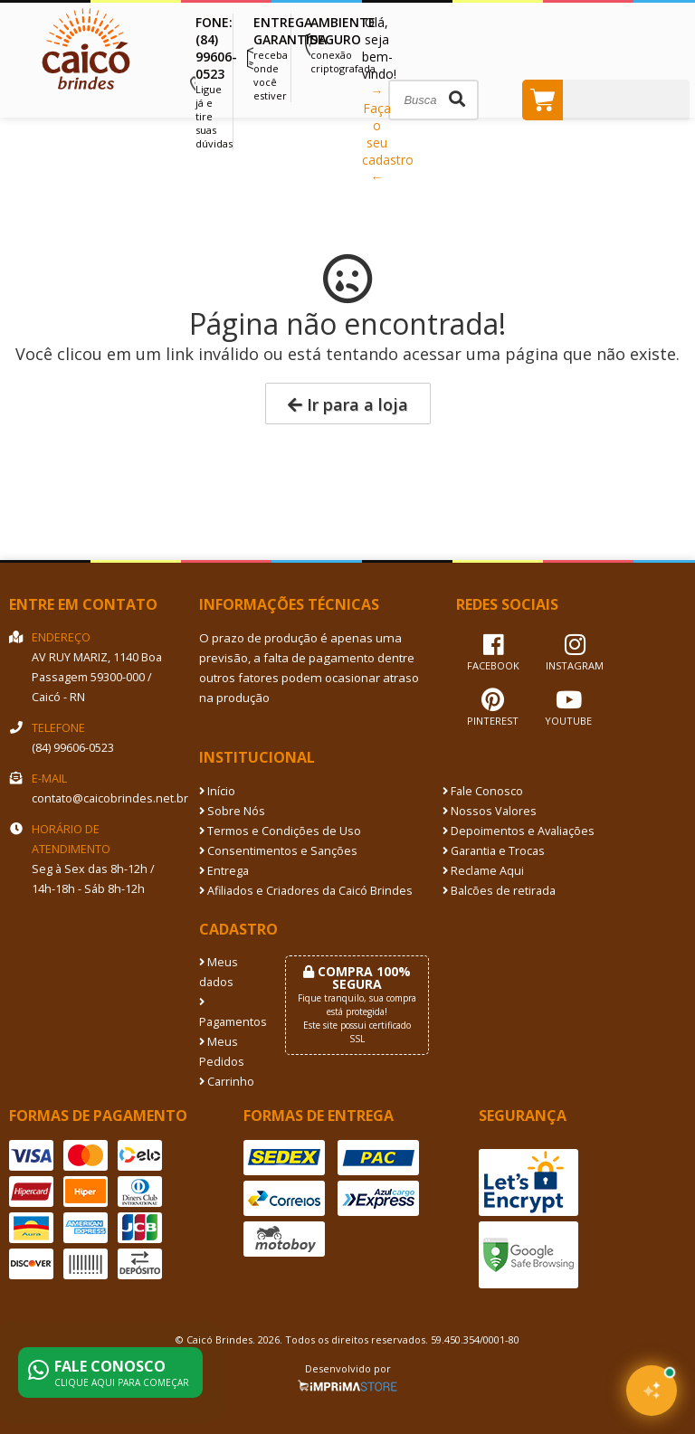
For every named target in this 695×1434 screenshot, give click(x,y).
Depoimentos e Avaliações (519, 831)
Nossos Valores (490, 811)
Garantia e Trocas (494, 851)
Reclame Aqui (483, 870)
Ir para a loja (348, 404)
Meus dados (218, 972)
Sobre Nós (232, 811)
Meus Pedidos (221, 1051)
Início (217, 791)
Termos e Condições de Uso (280, 831)
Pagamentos (228, 1013)
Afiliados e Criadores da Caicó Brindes (306, 890)
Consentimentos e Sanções (278, 851)
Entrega (224, 870)
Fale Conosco (483, 791)
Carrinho (226, 1081)
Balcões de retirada (499, 890)
